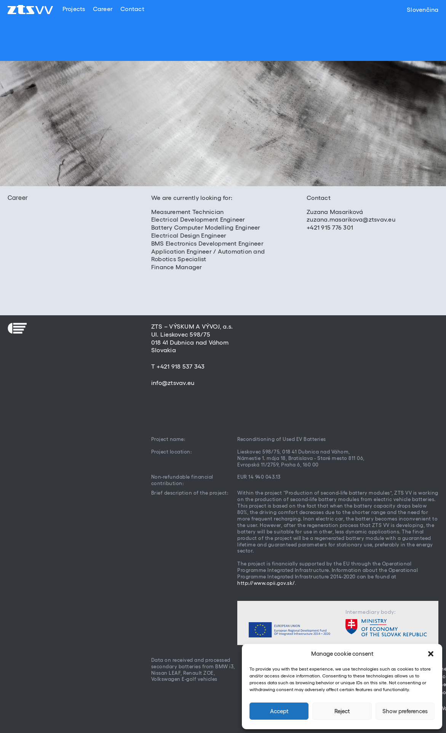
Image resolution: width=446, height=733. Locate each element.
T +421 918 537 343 (178, 366)
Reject (342, 711)
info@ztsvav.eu (173, 382)
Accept (279, 711)
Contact (132, 8)
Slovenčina (423, 9)
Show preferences (405, 711)
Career (103, 8)
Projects (73, 8)
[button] (431, 654)
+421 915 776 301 (330, 227)
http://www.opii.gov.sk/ (266, 583)
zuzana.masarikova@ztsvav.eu (351, 219)
